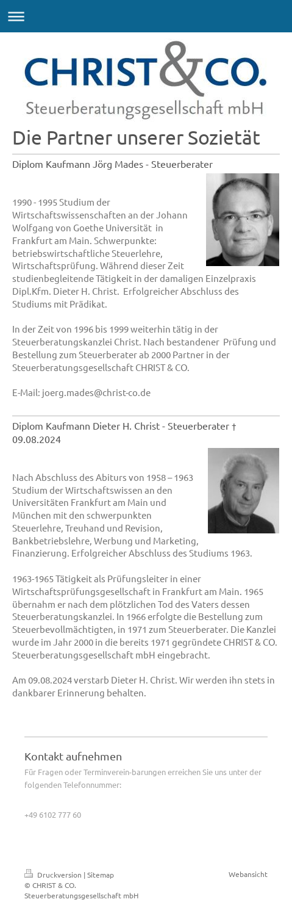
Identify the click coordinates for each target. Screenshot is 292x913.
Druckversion (54, 874)
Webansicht (248, 874)
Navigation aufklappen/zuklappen (146, 16)
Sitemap (100, 874)
